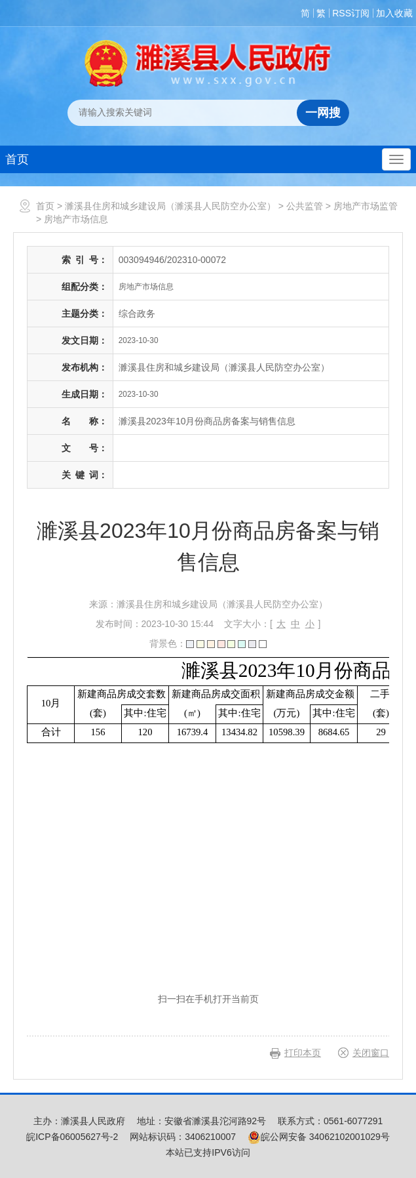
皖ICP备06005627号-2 (72, 1136)
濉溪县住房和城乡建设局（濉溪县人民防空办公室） (170, 206)
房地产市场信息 (76, 219)
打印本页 (302, 1052)
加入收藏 (394, 13)
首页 (17, 159)
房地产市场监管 (365, 206)
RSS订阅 (350, 13)
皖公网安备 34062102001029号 (319, 1136)
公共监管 (304, 206)
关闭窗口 (370, 1052)
